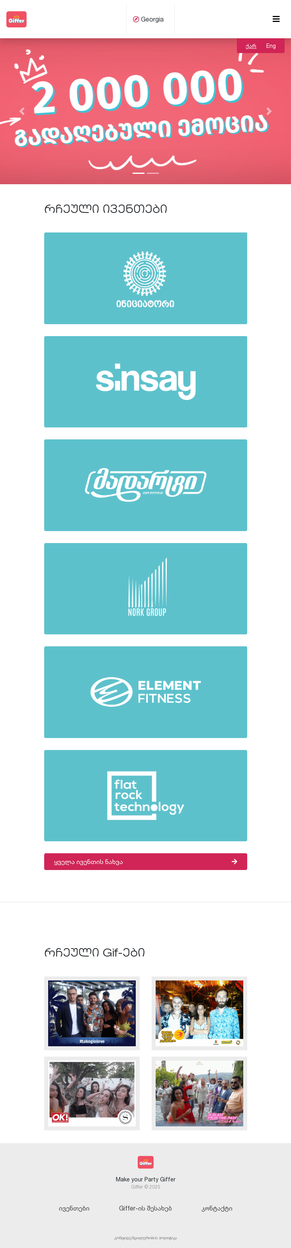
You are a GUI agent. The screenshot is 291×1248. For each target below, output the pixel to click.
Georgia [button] (148, 19)
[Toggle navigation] (276, 19)
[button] (22, 111)
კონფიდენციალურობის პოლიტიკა (145, 1237)
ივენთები (74, 1208)
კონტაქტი (216, 1208)
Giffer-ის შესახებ (145, 1208)
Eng (271, 45)
